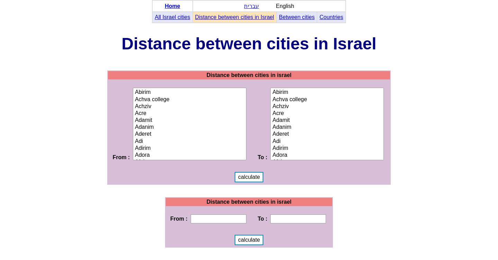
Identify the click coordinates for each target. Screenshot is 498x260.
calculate (249, 177)
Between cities (297, 17)
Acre (189, 113)
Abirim (189, 92)
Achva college (189, 99)
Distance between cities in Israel (234, 17)
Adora (189, 155)
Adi (189, 141)
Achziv (189, 106)
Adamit (189, 120)
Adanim (189, 127)
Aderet (189, 134)
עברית (251, 6)
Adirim (189, 148)
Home (172, 6)
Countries (331, 17)
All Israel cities (172, 17)
